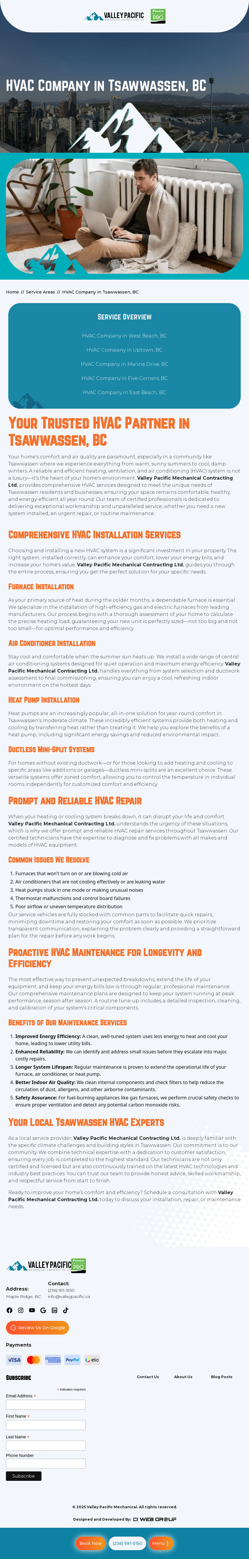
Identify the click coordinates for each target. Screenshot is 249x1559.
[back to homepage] (114, 16)
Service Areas (40, 292)
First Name (18, 1416)
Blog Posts (221, 1377)
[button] (161, 1543)
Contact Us (148, 1377)
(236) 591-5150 (61, 1290)
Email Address (21, 1396)
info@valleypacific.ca (69, 1296)
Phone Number (20, 1455)
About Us (183, 1377)
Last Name (18, 1437)
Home (12, 292)
